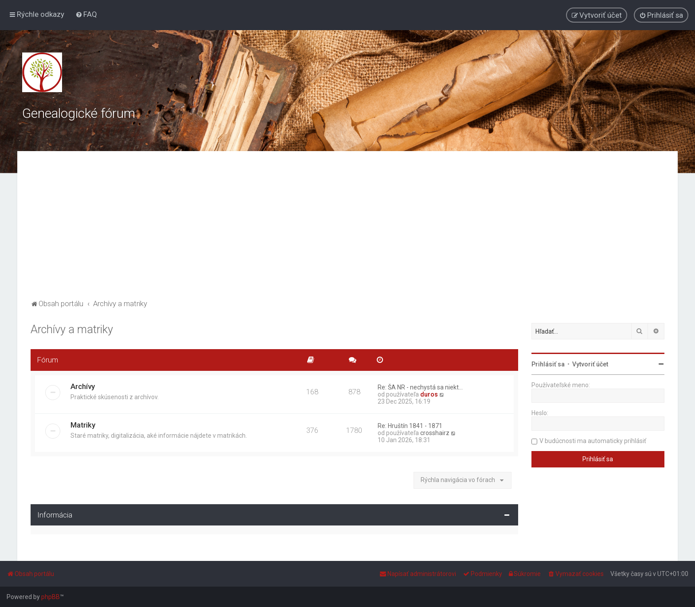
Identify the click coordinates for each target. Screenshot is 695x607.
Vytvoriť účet (590, 364)
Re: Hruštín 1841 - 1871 (410, 425)
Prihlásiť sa (548, 364)
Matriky (82, 424)
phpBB (50, 596)
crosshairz (434, 432)
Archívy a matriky (72, 329)
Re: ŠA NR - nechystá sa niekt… (420, 387)
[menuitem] (86, 14)
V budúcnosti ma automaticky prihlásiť (592, 440)
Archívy (82, 386)
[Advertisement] (347, 231)
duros (429, 394)
